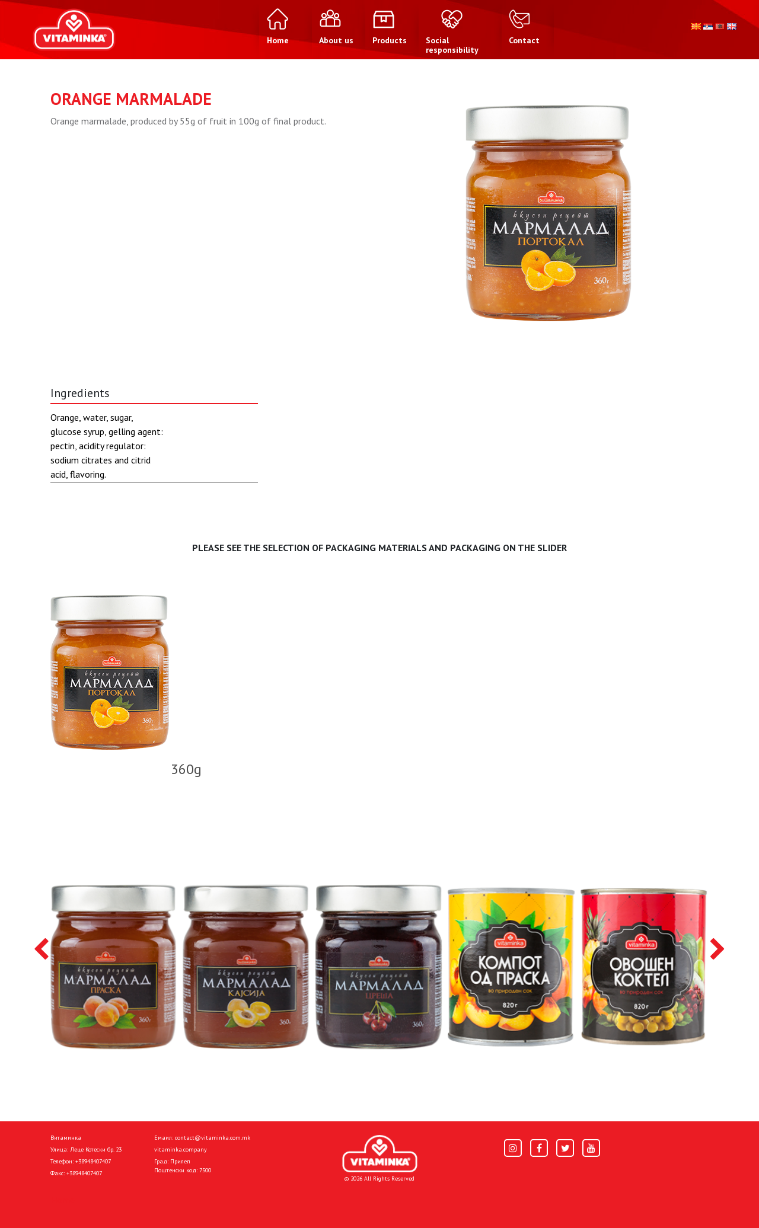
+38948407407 (93, 1161)
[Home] (380, 1153)
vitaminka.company (180, 1149)
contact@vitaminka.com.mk (212, 1137)
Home (62, 1199)
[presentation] (41, 950)
